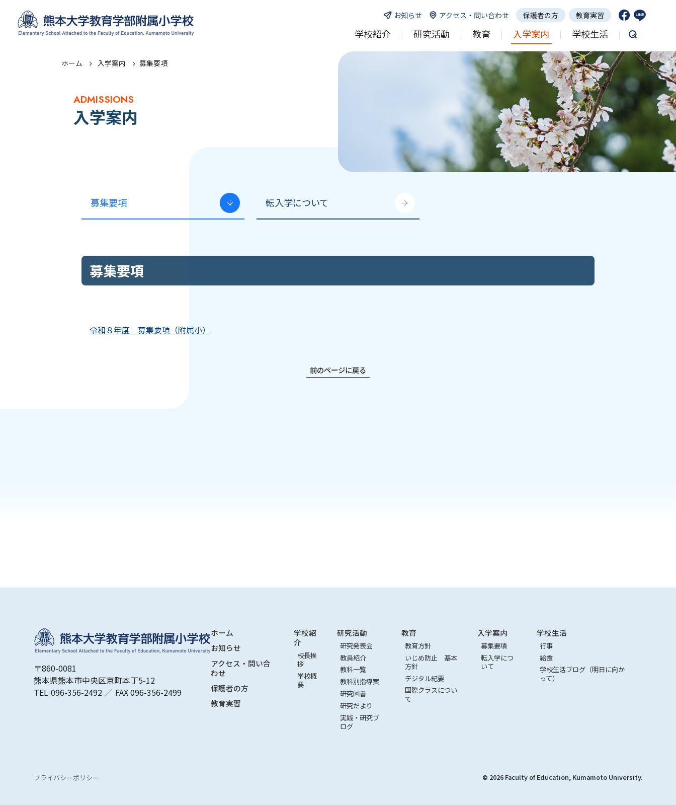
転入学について (297, 202)
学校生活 (552, 632)
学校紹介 (305, 637)
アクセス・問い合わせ (241, 668)
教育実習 (590, 15)
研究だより (356, 705)
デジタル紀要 (424, 678)
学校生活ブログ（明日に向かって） (582, 674)
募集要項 (109, 202)
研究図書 (353, 693)
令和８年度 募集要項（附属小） (150, 330)
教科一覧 (353, 669)
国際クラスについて (431, 694)
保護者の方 (540, 15)
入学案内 (492, 632)
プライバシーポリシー (66, 777)
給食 (546, 658)
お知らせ (226, 647)
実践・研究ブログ (359, 722)
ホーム (71, 63)
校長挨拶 (307, 659)
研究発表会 (356, 645)
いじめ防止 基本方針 (431, 662)
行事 (546, 645)
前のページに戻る (338, 369)
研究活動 (352, 632)
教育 (408, 632)
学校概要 (307, 680)
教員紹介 (353, 658)
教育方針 (418, 645)
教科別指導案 (359, 681)
